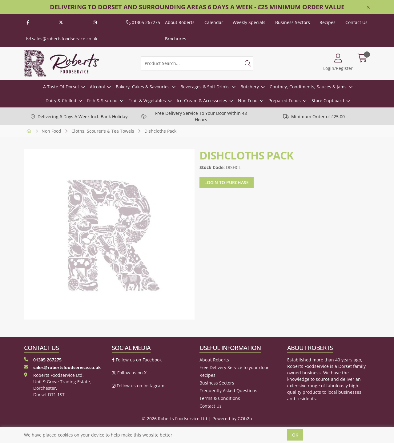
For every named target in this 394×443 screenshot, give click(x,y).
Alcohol (97, 87)
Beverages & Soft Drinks (205, 87)
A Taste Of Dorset (61, 87)
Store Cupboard (328, 100)
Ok (295, 435)
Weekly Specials (249, 22)
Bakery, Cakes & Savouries (143, 87)
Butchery (249, 87)
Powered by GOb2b (232, 418)
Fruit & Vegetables (147, 100)
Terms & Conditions (219, 398)
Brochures (175, 39)
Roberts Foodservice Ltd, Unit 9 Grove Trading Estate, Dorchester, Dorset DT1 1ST (57, 384)
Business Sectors (292, 22)
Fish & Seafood (102, 100)
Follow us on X (129, 373)
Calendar (213, 22)
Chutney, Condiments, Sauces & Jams (308, 87)
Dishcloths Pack (160, 131)
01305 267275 (143, 22)
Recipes (328, 22)
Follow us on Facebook (137, 360)
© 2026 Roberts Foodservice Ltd (174, 418)
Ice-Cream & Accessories (202, 100)
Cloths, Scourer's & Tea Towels (102, 131)
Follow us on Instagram (138, 386)
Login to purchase (226, 182)
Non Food (248, 100)
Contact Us (356, 22)
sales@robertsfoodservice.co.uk (61, 39)
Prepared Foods (284, 100)
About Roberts (180, 22)
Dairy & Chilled (61, 100)
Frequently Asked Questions (228, 390)
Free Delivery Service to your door (234, 367)
